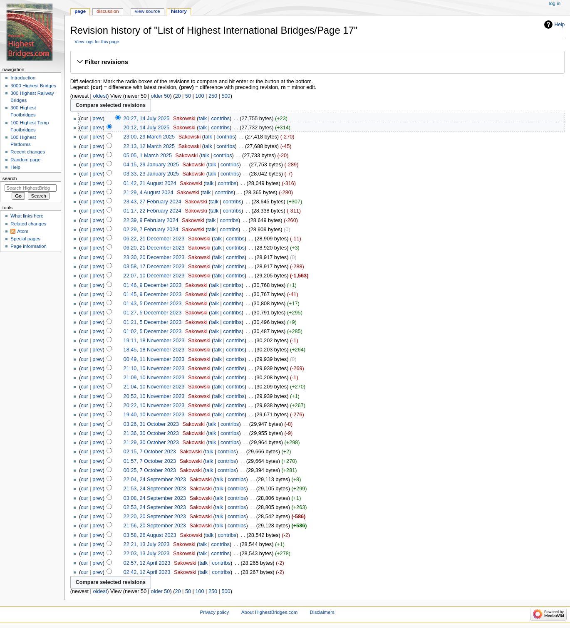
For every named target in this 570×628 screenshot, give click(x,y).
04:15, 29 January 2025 (151, 165)
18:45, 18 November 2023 (154, 350)
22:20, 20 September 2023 (155, 516)
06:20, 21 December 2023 (154, 248)
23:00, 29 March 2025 (149, 137)
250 (212, 96)
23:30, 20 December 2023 (154, 257)
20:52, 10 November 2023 (154, 396)
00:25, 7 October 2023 (150, 470)
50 (188, 96)
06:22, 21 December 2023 (154, 239)
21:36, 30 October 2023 (151, 433)
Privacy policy (214, 612)
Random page (25, 159)
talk (202, 118)
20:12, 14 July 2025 (147, 128)
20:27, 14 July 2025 (147, 118)
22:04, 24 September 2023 (155, 479)
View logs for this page (96, 41)
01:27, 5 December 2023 (153, 313)
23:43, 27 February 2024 (152, 202)
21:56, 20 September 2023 (155, 526)
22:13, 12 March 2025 (149, 146)
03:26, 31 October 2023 (151, 424)
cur (84, 128)
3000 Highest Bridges (33, 85)
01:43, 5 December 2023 (153, 304)
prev (97, 118)
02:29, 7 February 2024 (151, 229)
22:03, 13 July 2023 (147, 553)
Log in (554, 3)
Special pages (25, 238)
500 (225, 96)
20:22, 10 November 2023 (154, 405)
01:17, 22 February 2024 (152, 211)
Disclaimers (322, 612)
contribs (220, 118)
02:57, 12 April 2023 (147, 563)
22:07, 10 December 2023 (154, 276)
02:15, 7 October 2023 (150, 452)
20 (178, 96)
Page (80, 11)
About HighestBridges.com (269, 612)
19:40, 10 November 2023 (154, 415)
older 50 (160, 96)
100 (199, 96)
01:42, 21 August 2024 (150, 183)
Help (560, 24)
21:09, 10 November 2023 (154, 378)
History (179, 11)
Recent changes (27, 151)
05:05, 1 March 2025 (148, 155)
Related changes (28, 223)
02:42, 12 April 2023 (147, 572)
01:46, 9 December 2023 (153, 285)
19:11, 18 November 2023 (154, 341)
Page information (28, 246)
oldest (100, 96)
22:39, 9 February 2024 (151, 220)
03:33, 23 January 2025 (151, 174)
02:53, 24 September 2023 (155, 507)
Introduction (22, 77)
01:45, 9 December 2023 (153, 294)
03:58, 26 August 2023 (150, 535)
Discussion (108, 11)
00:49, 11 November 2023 (154, 359)
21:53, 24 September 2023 (155, 489)
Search (9, 178)
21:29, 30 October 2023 (151, 442)
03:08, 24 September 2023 (155, 498)
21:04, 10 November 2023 (154, 387)
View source (147, 11)
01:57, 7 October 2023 (150, 461)
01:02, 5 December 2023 (153, 331)
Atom (22, 231)
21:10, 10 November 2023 (154, 368)
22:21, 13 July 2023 (147, 544)
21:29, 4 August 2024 (148, 192)
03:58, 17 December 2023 (154, 266)
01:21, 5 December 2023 (153, 322)
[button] (317, 62)
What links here (26, 215)
